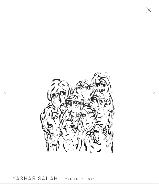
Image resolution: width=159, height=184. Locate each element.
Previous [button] (5, 92)
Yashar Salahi (37, 179)
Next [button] (154, 92)
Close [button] (148, 11)
